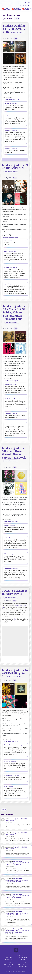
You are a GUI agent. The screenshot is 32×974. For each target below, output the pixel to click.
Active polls (23, 957)
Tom (15, 38)
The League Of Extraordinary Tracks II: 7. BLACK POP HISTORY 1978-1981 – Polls (17, 862)
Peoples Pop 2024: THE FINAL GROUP (16, 819)
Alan (25, 966)
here (16, 619)
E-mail (9, 967)
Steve (11, 959)
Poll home (23, 959)
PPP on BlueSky (9, 965)
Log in (28, 2)
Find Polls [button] (26, 5)
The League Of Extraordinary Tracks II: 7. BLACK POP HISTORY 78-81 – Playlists (17, 880)
